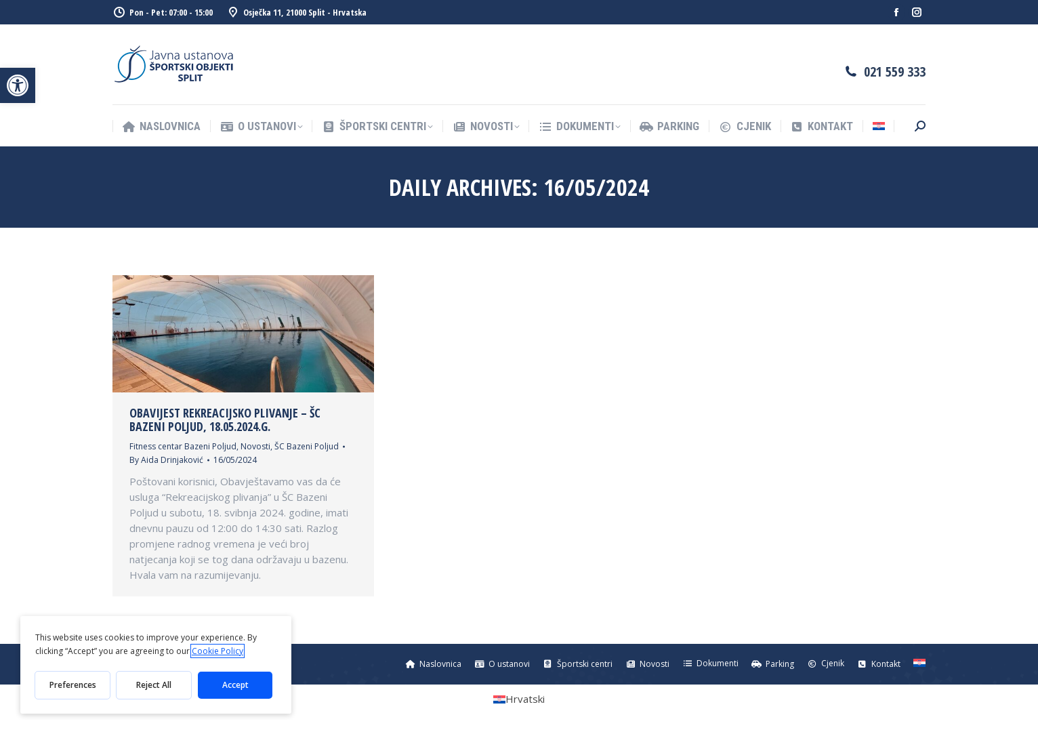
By (166, 460)
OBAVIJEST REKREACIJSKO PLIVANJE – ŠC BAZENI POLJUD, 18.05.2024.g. (224, 419)
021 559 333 (895, 71)
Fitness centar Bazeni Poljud (182, 446)
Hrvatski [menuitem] (525, 699)
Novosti (255, 446)
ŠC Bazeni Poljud (306, 446)
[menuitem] (879, 126)
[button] (17, 85)
